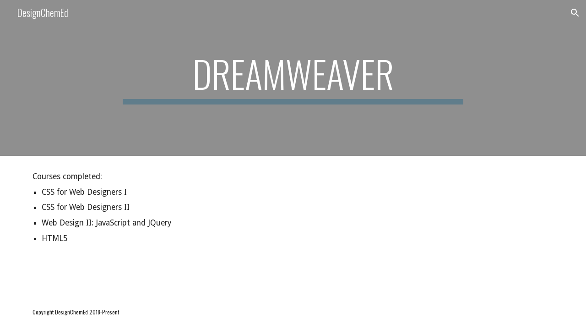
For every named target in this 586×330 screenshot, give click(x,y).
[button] (575, 13)
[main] (293, 78)
